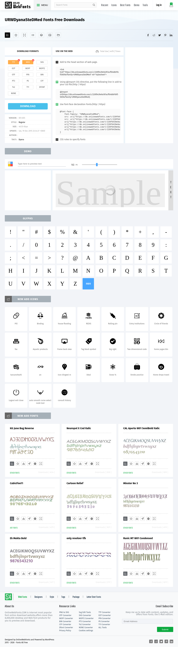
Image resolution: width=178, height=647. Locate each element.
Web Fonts (22, 597)
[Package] (41, 35)
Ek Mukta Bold (18, 538)
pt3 (13, 81)
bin (42, 75)
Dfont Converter (66, 627)
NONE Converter (86, 627)
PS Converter (104, 621)
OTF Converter (65, 615)
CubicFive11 (16, 483)
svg (42, 62)
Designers (38, 597)
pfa (27, 75)
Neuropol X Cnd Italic (79, 428)
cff (42, 81)
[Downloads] (23, 464)
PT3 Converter (85, 621)
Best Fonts (125, 5)
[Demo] (24, 35)
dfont (42, 87)
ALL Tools (103, 627)
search (94, 5)
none (13, 93)
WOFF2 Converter (86, 618)
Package (76, 597)
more (88, 283)
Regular (22, 122)
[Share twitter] (160, 35)
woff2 (42, 68)
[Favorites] (16, 35)
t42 (13, 87)
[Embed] (35, 464)
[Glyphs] (33, 35)
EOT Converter (105, 615)
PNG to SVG (64, 612)
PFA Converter (105, 618)
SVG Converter (85, 615)
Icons (114, 5)
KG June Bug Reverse (22, 428)
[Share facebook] (148, 35)
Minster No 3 (130, 483)
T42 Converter (85, 624)
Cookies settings (86, 630)
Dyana (21, 139)
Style (52, 597)
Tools (145, 5)
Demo (136, 5)
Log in (159, 5)
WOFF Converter (66, 618)
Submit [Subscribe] (165, 629)
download (28, 106)
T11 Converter (104, 624)
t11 (27, 87)
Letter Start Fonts (94, 597)
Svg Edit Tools (85, 612)
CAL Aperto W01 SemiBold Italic (141, 428)
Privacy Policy (65, 630)
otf (13, 75)
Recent (104, 5)
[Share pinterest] (165, 35)
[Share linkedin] (171, 35)
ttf (13, 62)
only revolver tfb (76, 538)
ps (28, 81)
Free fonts (19, 5)
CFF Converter (65, 624)
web (28, 62)
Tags (63, 597)
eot (13, 68)
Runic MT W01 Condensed (138, 538)
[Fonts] (58, 35)
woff (27, 68)
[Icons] (50, 35)
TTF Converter (104, 612)
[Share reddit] (154, 35)
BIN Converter (65, 621)
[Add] (7, 35)
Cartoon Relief (75, 483)
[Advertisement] (149, 95)
